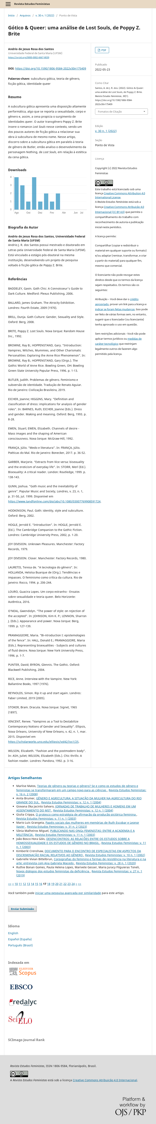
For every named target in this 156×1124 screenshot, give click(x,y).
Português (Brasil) (20, 945)
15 (36, 884)
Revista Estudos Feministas (32, 4)
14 (32, 884)
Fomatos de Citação (110, 111)
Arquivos (25, 15)
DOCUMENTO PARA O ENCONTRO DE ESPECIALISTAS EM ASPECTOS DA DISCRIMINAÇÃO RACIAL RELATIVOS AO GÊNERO (78, 853)
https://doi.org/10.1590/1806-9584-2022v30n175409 (50, 68)
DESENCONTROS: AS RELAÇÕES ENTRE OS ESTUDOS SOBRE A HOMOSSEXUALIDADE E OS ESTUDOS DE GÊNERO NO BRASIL (73, 841)
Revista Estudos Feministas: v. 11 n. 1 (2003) (46, 818)
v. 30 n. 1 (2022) (45, 15)
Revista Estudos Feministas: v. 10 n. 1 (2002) (115, 855)
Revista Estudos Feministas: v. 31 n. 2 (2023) (57, 827)
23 (69, 884)
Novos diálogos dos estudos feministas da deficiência (53, 871)
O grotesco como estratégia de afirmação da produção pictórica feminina (86, 814)
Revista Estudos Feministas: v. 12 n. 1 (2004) (71, 802)
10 (16, 884)
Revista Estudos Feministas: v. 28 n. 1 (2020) (106, 863)
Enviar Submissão (22, 909)
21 (61, 884)
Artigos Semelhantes (25, 778)
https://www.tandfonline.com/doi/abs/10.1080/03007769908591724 (54, 501)
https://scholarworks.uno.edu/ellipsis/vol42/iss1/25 (43, 742)
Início (11, 15)
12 (24, 884)
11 (20, 884)
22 (65, 884)
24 (73, 884)
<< (9, 884)
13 (28, 884)
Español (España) (20, 939)
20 (56, 884)
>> (79, 884)
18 (48, 884)
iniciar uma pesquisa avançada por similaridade (68, 893)
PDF (103, 50)
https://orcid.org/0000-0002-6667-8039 (28, 57)
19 (52, 884)
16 (40, 884)
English (13, 933)
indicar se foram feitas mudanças (115, 309)
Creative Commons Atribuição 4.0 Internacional (105, 1080)
